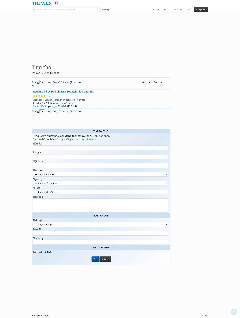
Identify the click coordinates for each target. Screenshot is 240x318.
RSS (205, 315)
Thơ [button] (166, 9)
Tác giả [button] (155, 9)
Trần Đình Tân (62, 99)
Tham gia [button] (177, 9)
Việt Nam (37, 99)
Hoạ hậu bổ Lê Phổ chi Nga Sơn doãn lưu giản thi (63, 91)
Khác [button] (189, 9)
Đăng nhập (201, 9)
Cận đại (48, 99)
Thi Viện (42, 3)
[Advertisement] (120, 36)
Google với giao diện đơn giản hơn (76, 139)
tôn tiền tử (41, 106)
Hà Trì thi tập (79, 99)
